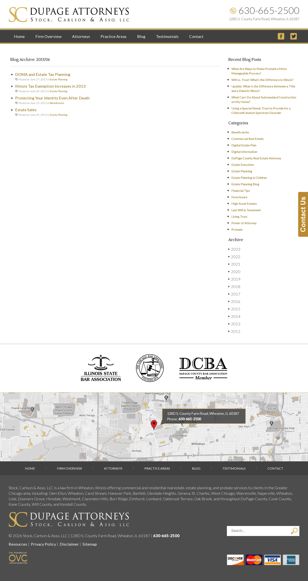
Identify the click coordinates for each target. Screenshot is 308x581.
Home (19, 36)
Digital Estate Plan (243, 145)
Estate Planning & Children (249, 177)
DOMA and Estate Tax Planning (42, 74)
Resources (18, 544)
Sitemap (89, 544)
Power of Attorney (244, 223)
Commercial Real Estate (247, 138)
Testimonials (167, 36)
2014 (234, 316)
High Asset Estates (244, 203)
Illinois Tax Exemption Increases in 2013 (50, 86)
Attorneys (81, 36)
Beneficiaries (57, 103)
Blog (141, 36)
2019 (234, 279)
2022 (234, 256)
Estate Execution (242, 164)
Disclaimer (69, 544)
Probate (237, 229)
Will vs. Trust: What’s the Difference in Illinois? (262, 80)
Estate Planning (58, 79)
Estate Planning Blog (245, 184)
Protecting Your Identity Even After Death (52, 97)
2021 (234, 264)
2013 (234, 323)
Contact (196, 36)
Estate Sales (26, 109)
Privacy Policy (43, 544)
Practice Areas (113, 36)
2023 (234, 249)
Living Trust (239, 216)
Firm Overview (48, 36)
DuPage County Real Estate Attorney (256, 158)
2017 (234, 293)
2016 (234, 301)
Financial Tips (240, 190)
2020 (234, 271)
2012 (234, 331)
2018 (234, 286)
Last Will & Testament (246, 210)
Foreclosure (239, 197)
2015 (234, 308)
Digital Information (244, 151)
